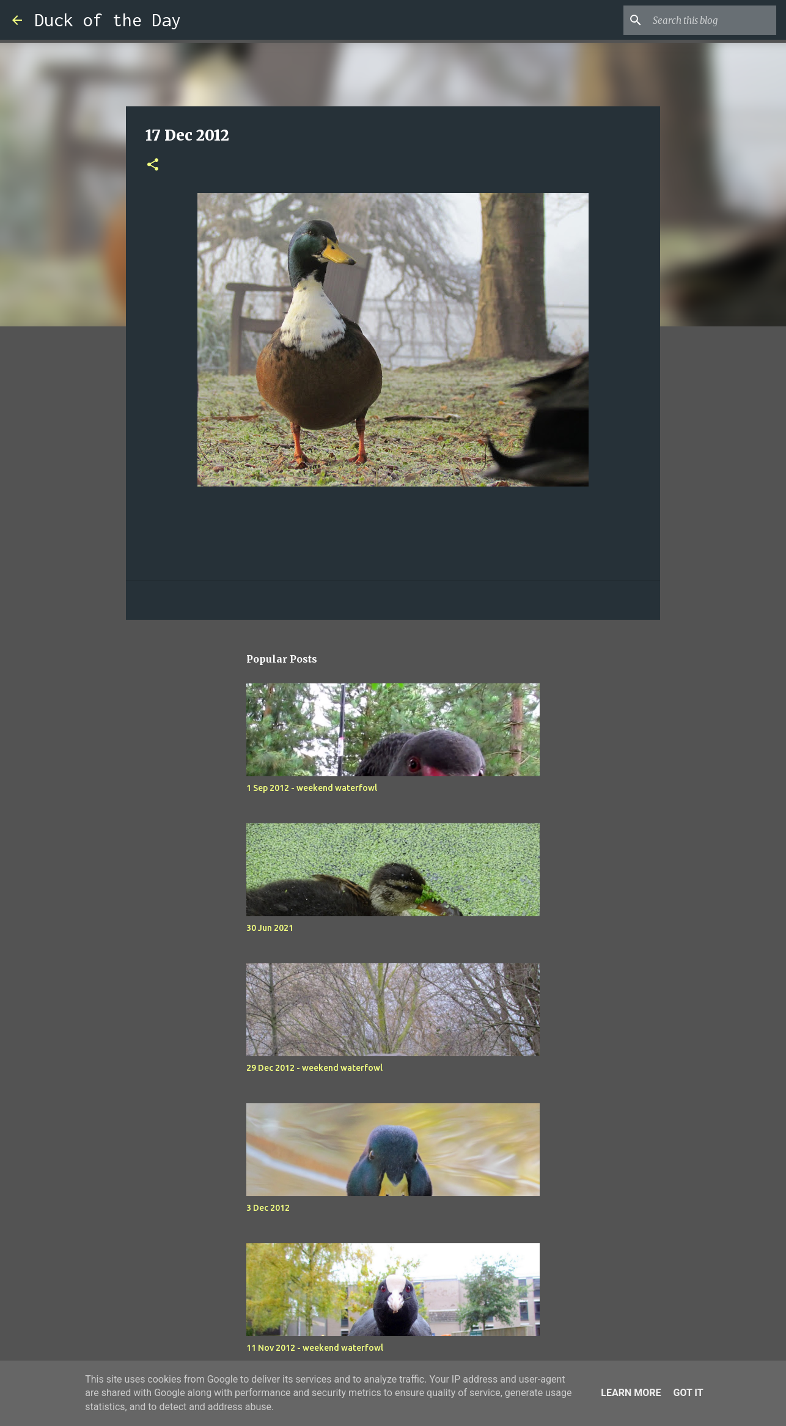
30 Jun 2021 (269, 928)
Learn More (631, 1392)
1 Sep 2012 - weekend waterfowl (311, 788)
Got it (688, 1392)
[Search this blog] (712, 20)
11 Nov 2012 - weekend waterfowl (314, 1348)
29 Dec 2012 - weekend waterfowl (314, 1068)
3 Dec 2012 (268, 1208)
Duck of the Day (107, 20)
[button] (152, 165)
